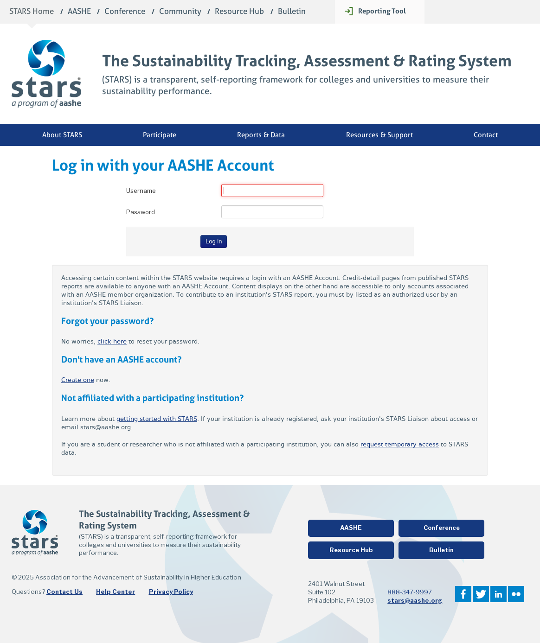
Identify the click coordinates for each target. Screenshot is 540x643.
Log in (214, 241)
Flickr (516, 594)
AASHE (79, 11)
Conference (124, 11)
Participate (159, 135)
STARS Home (31, 11)
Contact (486, 135)
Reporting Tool (382, 10)
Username (141, 190)
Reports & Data (261, 135)
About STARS (62, 135)
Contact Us (64, 591)
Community (180, 11)
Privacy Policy (171, 591)
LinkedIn (498, 594)
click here (112, 341)
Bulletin (292, 11)
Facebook (463, 594)
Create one (77, 379)
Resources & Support (379, 135)
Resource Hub (239, 11)
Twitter (481, 594)
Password (140, 212)
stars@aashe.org (414, 600)
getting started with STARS (156, 418)
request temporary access (399, 444)
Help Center (115, 591)
